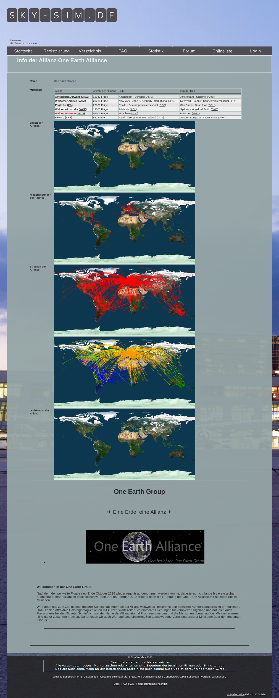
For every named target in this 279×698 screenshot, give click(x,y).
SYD (214, 109)
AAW (85, 96)
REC (162, 105)
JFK (171, 100)
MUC (134, 113)
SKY (68, 117)
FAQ (124, 683)
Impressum (143, 683)
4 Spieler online (235, 694)
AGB (132, 683)
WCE (83, 109)
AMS (149, 96)
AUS (160, 117)
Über (116, 683)
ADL (133, 109)
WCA (82, 100)
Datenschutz (159, 683)
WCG (80, 113)
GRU (212, 105)
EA (70, 105)
